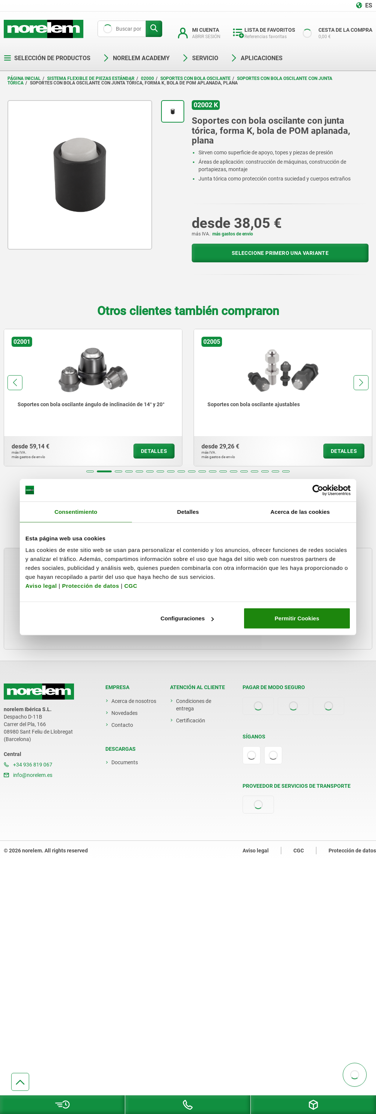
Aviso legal (41, 586)
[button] (90, 471)
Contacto (122, 725)
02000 (147, 78)
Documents (124, 762)
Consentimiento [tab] (76, 511)
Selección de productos (47, 58)
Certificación (190, 720)
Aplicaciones (256, 58)
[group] (93, 397)
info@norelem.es (28, 775)
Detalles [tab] (188, 511)
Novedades (124, 713)
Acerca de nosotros (133, 701)
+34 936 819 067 (28, 765)
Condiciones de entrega (193, 705)
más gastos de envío (232, 234)
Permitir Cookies (297, 618)
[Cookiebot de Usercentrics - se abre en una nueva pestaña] (318, 490)
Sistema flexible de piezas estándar (91, 78)
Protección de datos (90, 586)
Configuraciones (186, 618)
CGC (130, 586)
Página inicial (24, 78)
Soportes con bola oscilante (195, 78)
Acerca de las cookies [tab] (300, 511)
